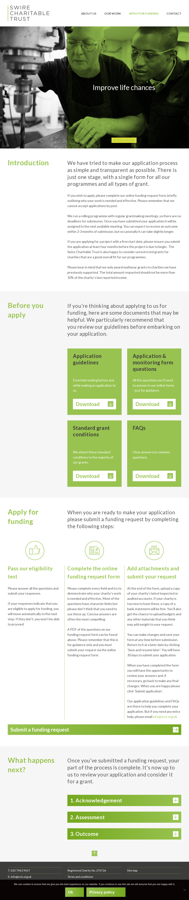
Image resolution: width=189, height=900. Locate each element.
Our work (112, 13)
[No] (184, 890)
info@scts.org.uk (165, 716)
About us (88, 13)
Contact (173, 13)
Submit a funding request (94, 734)
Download (94, 404)
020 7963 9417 (20, 875)
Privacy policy (101, 892)
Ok (70, 892)
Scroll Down (124, 140)
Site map (132, 875)
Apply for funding (144, 13)
